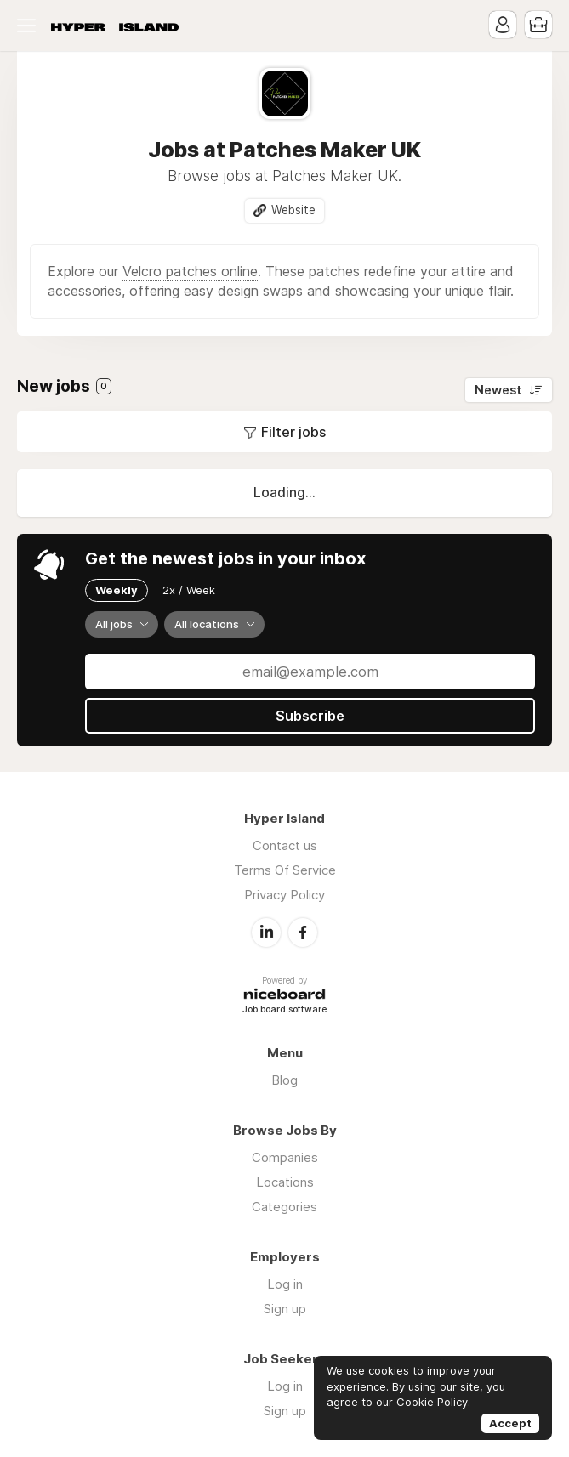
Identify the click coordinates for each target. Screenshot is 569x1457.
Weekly (116, 590)
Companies (285, 1157)
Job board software (284, 1010)
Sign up (285, 1309)
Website (293, 210)
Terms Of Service (285, 870)
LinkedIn (266, 932)
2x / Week (188, 590)
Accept (510, 1423)
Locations (285, 1182)
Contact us (285, 845)
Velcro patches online (190, 271)
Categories (284, 1207)
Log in (285, 1284)
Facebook (302, 932)
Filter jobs (293, 431)
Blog (284, 1080)
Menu (30, 25)
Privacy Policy (284, 895)
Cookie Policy (432, 1402)
